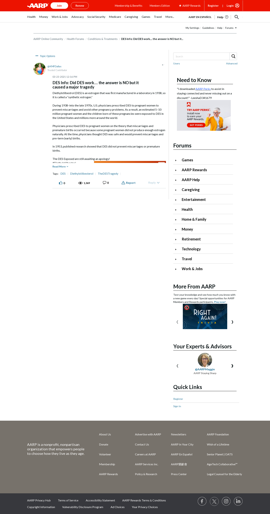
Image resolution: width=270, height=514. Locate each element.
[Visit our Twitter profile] (214, 501)
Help (219, 27)
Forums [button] (229, 27)
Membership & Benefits (128, 5)
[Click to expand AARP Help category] (177, 180)
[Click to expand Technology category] (177, 249)
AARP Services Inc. (146, 464)
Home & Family (194, 219)
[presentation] (177, 321)
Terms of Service (68, 500)
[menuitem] (31, 18)
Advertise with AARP (148, 434)
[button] (236, 17)
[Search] (205, 56)
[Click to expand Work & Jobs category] (177, 269)
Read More (59, 166)
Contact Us (142, 444)
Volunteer (105, 454)
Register (213, 5)
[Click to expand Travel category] (177, 259)
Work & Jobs (192, 269)
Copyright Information (41, 507)
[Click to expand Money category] (177, 229)
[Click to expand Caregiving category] (177, 190)
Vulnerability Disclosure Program (82, 507)
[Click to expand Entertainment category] (177, 199)
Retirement (191, 239)
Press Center (179, 474)
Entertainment (194, 199)
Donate (103, 444)
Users (176, 63)
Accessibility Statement (100, 500)
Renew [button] (79, 5)
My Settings (192, 27)
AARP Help (191, 180)
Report (131, 182)
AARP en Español (200, 17)
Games (187, 160)
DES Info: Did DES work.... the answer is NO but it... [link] (152, 38)
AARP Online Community (48, 38)
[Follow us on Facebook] (202, 501)
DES (63, 173)
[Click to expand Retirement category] (177, 239)
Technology (191, 249)
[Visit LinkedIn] (238, 501)
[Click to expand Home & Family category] (177, 219)
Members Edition (160, 5)
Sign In (177, 406)
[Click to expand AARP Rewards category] (177, 170)
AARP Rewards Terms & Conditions (144, 500)
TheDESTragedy (108, 173)
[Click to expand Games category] (177, 160)
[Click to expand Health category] (177, 209)
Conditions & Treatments (103, 38)
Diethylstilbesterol (81, 173)
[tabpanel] (214, 16)
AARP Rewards (194, 170)
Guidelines (208, 27)
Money (187, 229)
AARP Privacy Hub (39, 500)
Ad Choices (118, 507)
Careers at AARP (145, 454)
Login (230, 5)
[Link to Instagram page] (226, 501)
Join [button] (59, 5)
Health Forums (75, 38)
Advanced (231, 63)
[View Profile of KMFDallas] (54, 66)
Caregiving (191, 189)
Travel (187, 259)
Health (187, 209)
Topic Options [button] (47, 56)
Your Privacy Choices (145, 507)
